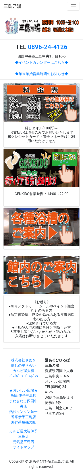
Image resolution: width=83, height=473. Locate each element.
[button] (9, 26)
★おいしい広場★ (23, 390)
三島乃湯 (12, 6)
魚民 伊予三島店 (23, 396)
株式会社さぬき (23, 360)
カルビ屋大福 (23, 371)
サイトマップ (23, 447)
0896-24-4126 (47, 47)
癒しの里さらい (23, 365)
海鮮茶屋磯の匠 (23, 422)
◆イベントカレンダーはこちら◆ (41, 62)
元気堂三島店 (23, 442)
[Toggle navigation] (73, 6)
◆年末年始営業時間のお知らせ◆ (41, 74)
